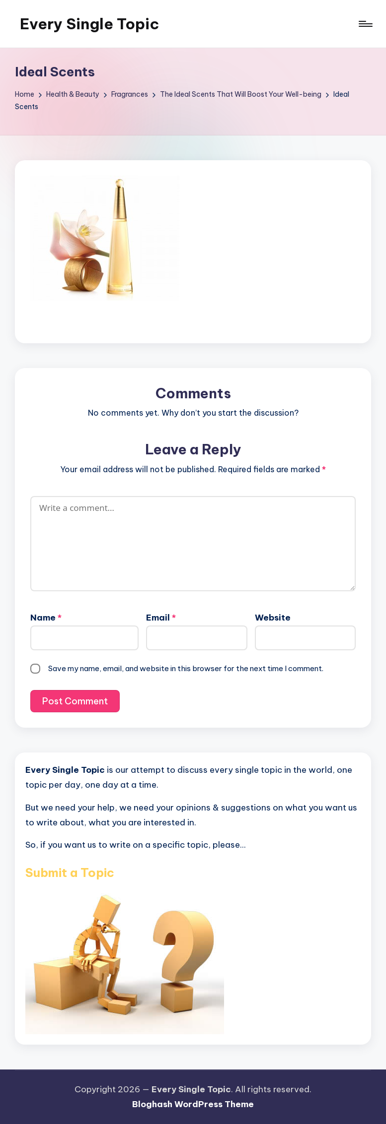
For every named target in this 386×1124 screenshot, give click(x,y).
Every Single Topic (89, 23)
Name (46, 617)
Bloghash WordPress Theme (193, 1104)
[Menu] (365, 23)
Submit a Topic (69, 872)
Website (273, 617)
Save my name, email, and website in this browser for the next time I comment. (185, 668)
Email (161, 617)
